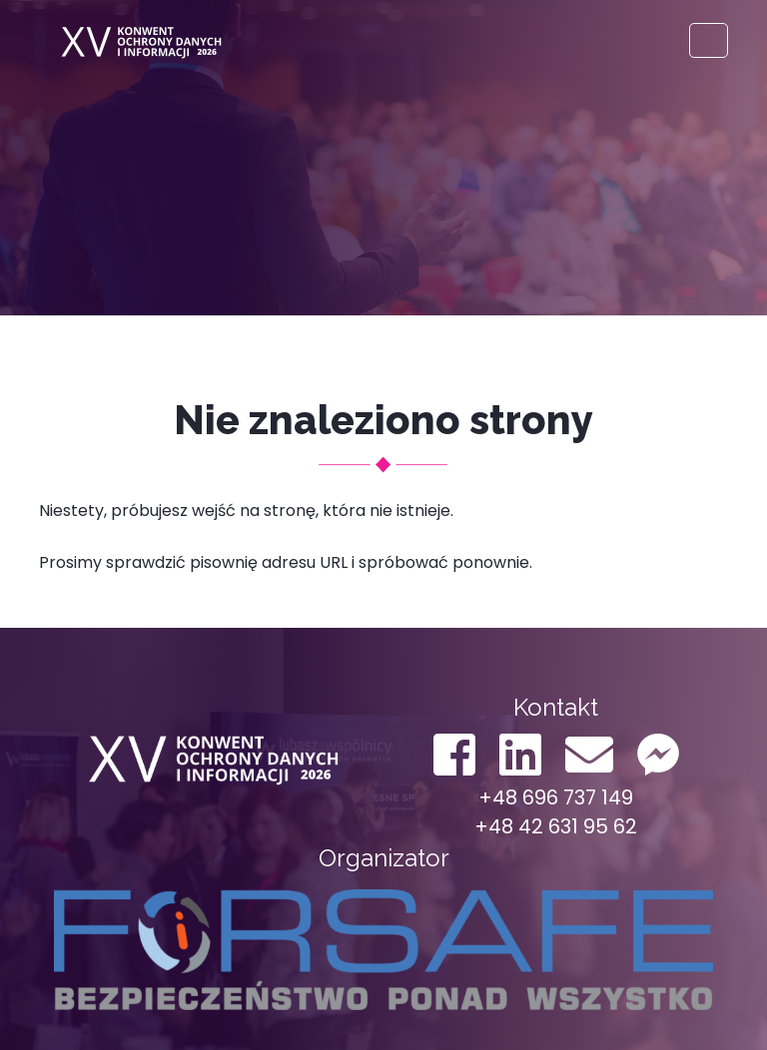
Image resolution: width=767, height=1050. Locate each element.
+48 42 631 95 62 (555, 826)
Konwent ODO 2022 (139, 40)
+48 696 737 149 (555, 797)
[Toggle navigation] (708, 40)
